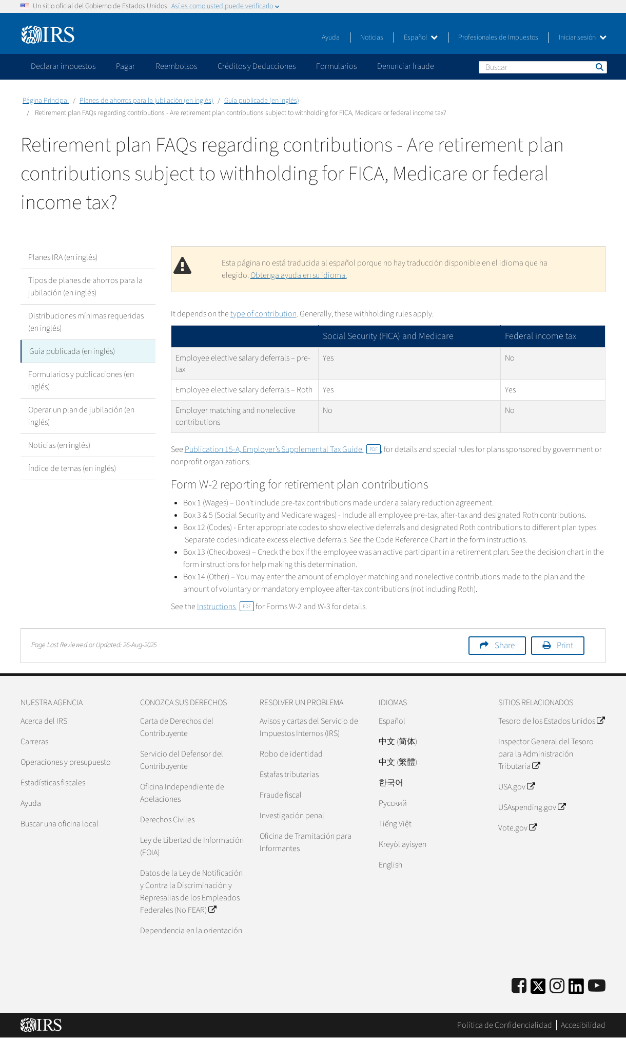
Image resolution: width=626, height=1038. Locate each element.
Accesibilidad (583, 1025)
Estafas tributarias (289, 774)
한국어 (391, 782)
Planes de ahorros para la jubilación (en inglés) (146, 101)
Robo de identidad (291, 754)
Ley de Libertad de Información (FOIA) (192, 846)
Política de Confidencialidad (504, 1025)
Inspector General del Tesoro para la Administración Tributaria (546, 754)
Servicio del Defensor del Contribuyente (181, 760)
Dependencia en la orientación (191, 930)
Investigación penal (292, 815)
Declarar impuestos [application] (63, 66)
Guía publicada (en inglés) (261, 101)
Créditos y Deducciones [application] (257, 66)
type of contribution (263, 313)
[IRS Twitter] (538, 989)
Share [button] (505, 645)
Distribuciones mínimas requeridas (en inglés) (86, 322)
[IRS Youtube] (596, 986)
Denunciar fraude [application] (405, 66)
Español (421, 37)
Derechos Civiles (167, 819)
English (390, 865)
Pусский (393, 803)
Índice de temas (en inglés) (72, 468)
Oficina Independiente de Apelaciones (182, 793)
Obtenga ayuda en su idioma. (298, 275)
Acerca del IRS (44, 721)
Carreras (34, 741)
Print (565, 645)
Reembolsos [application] (176, 66)
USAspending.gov (531, 807)
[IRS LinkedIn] (576, 989)
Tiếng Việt (395, 823)
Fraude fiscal (281, 795)
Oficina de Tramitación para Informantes (305, 842)
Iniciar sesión (583, 37)
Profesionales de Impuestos (498, 37)
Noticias (371, 37)
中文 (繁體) (398, 762)
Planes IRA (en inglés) (62, 257)
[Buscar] (543, 67)
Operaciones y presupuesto (66, 762)
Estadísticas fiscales (53, 782)
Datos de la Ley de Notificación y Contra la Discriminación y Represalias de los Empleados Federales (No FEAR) (191, 891)
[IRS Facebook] (519, 986)
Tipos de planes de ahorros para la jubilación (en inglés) (85, 286)
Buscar (599, 66)
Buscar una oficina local (60, 823)
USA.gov (516, 786)
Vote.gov (517, 828)
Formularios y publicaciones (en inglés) (81, 380)
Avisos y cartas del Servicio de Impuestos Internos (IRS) (309, 727)
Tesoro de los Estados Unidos (551, 721)
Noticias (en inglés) (59, 445)
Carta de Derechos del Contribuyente (176, 727)
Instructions (225, 606)
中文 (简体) (398, 741)
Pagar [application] (125, 66)
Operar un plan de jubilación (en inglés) (81, 416)
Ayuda (331, 37)
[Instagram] (557, 986)
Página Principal (46, 101)
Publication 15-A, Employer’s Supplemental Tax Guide (283, 449)
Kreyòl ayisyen (402, 844)
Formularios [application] (336, 66)
